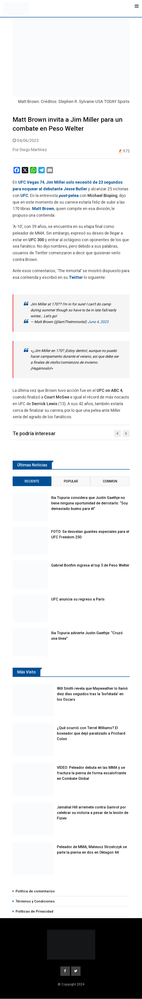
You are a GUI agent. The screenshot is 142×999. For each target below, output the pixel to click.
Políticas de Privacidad (34, 911)
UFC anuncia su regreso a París (78, 599)
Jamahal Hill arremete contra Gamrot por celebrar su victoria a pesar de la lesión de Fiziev (92, 812)
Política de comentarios (35, 891)
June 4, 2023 (98, 322)
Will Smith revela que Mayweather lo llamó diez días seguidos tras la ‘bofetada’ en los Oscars (92, 694)
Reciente (32, 481)
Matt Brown (43, 208)
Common (110, 481)
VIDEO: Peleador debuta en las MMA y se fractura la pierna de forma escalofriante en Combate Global (91, 773)
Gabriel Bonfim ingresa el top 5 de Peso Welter (90, 565)
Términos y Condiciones (35, 901)
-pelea (69, 195)
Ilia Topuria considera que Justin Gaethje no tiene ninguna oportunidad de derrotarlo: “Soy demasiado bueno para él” (89, 503)
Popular (71, 481)
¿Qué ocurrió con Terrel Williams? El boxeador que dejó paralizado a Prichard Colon (91, 733)
